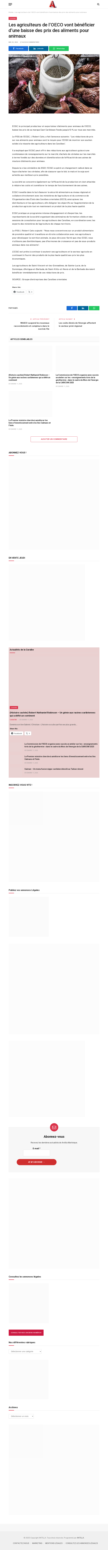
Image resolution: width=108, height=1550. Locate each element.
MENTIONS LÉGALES (54, 1543)
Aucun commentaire (29, 42)
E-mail (36, 1148)
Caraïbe (13, 18)
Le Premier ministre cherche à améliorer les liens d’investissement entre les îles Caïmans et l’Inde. (30, 422)
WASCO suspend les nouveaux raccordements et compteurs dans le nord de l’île (31, 326)
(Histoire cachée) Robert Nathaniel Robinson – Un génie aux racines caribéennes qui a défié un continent (29, 377)
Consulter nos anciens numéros (26, 1333)
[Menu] (10, 4)
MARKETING (37, 1543)
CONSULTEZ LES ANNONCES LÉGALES (82, 1543)
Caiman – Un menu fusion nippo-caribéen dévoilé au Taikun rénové (53, 769)
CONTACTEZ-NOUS (21, 1543)
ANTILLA (80, 1538)
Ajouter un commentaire (54, 439)
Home (11, 12)
